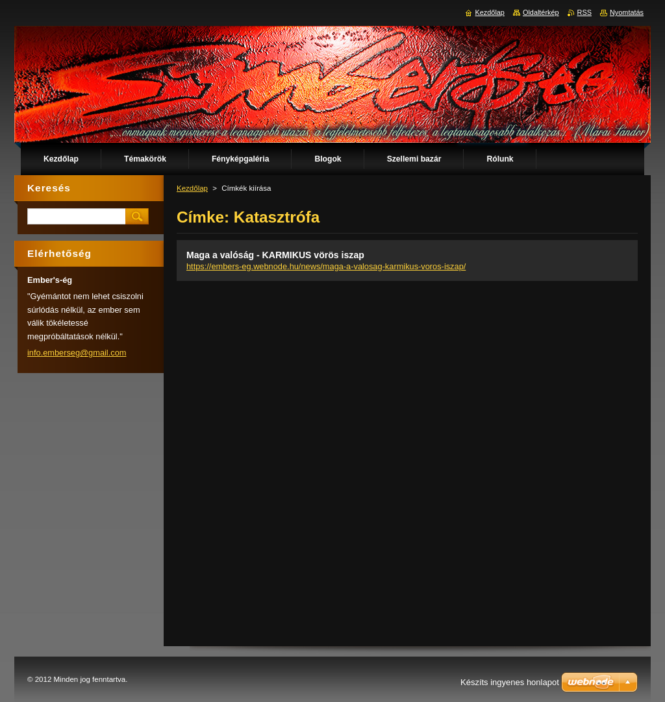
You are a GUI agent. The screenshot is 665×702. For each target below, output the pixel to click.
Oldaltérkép (541, 12)
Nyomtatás (627, 12)
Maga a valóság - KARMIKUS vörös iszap (275, 255)
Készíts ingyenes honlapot (509, 682)
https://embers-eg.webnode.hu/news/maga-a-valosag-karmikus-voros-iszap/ (326, 266)
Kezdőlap (192, 188)
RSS (584, 12)
